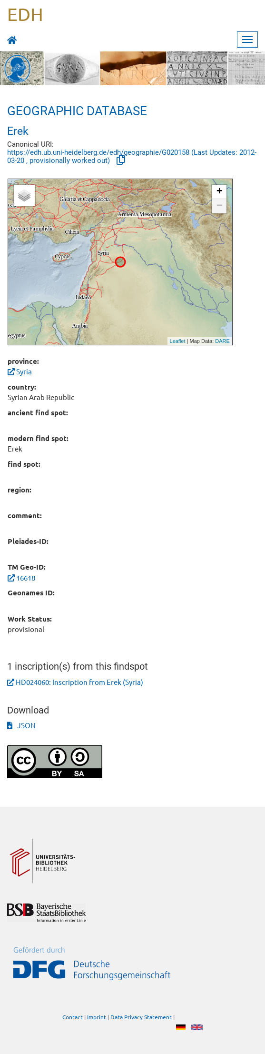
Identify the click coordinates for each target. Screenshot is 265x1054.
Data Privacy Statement (141, 1017)
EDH (25, 13)
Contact (72, 1017)
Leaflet (178, 341)
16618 (25, 577)
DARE (222, 341)
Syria (20, 371)
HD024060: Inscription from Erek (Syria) (79, 681)
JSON (21, 725)
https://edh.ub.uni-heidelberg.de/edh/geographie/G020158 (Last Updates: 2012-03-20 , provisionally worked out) (131, 156)
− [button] (219, 206)
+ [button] (219, 192)
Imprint (96, 1017)
